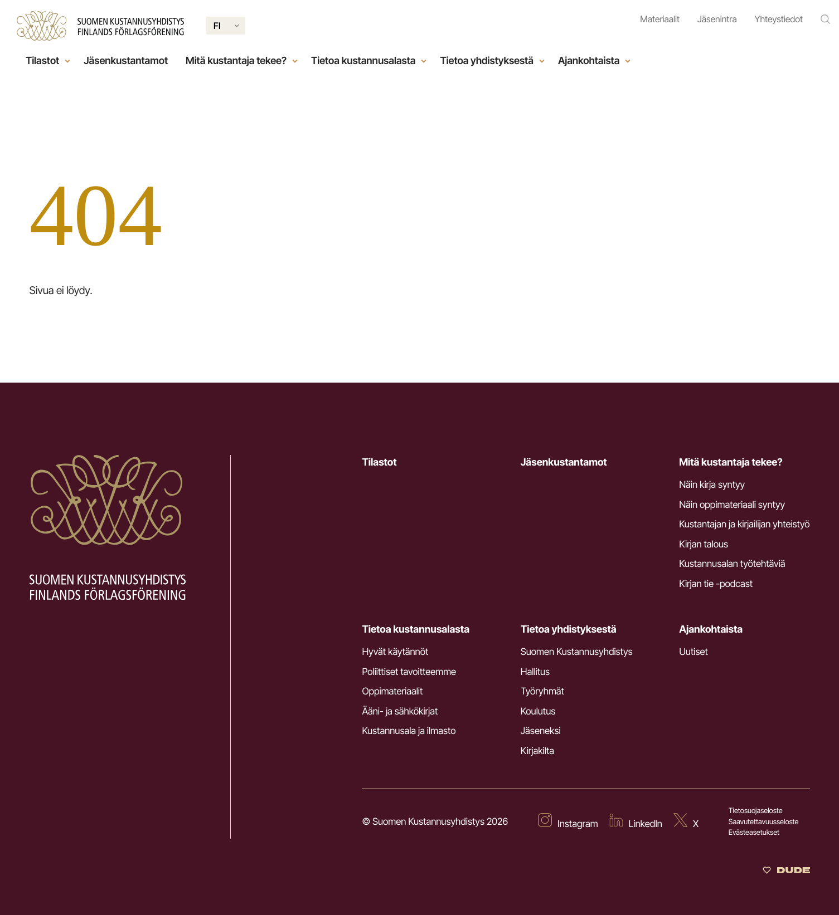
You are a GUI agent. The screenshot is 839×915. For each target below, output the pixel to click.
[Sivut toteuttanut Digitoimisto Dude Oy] (786, 871)
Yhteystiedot (779, 19)
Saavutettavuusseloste (764, 822)
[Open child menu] (67, 60)
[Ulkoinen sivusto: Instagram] (568, 822)
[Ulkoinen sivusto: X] (686, 822)
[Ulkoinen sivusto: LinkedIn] (635, 822)
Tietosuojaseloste (756, 810)
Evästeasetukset (754, 832)
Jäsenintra (717, 19)
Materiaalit (660, 19)
